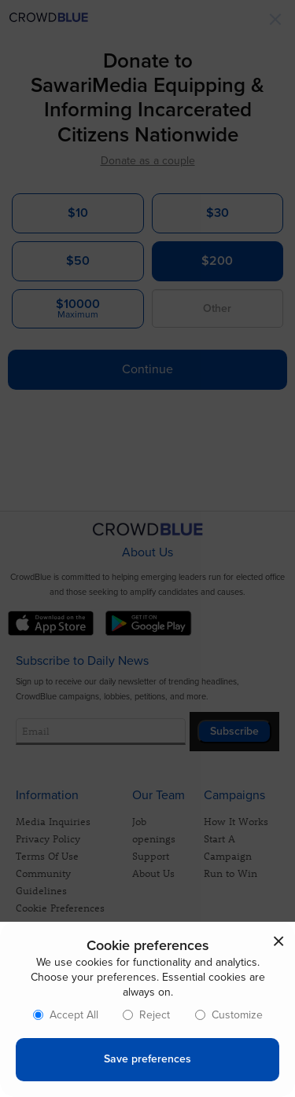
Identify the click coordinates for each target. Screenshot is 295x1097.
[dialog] (147, 1009)
